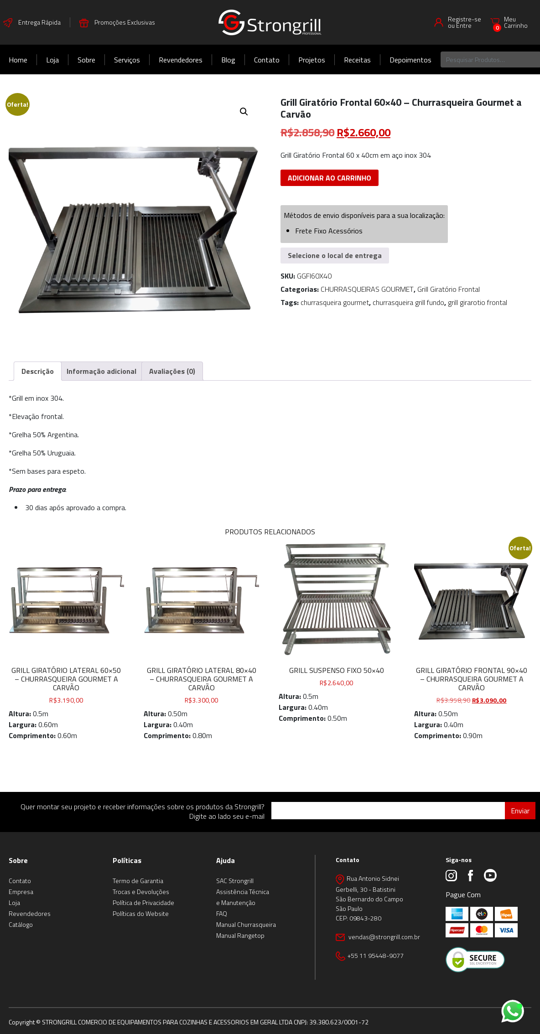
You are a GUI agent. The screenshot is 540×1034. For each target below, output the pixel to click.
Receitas (357, 59)
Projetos (311, 59)
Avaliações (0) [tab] (172, 371)
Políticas (127, 860)
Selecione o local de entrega (335, 255)
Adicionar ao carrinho (329, 177)
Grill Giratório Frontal (448, 289)
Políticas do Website (141, 913)
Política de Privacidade (143, 902)
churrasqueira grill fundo (408, 302)
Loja (52, 59)
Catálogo (21, 924)
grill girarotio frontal (477, 302)
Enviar (520, 810)
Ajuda (225, 860)
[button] (244, 111)
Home (18, 59)
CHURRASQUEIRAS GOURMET (367, 289)
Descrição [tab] (37, 371)
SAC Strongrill (235, 880)
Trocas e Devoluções (141, 891)
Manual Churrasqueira (246, 924)
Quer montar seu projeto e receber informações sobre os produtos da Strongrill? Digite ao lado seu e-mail (143, 811)
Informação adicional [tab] (101, 371)
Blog (228, 59)
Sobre (86, 59)
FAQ (221, 913)
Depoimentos (410, 59)
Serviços (127, 59)
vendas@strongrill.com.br (383, 936)
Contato (267, 59)
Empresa (21, 891)
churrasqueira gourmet (335, 302)
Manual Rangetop (240, 935)
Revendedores (180, 59)
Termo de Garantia (138, 880)
